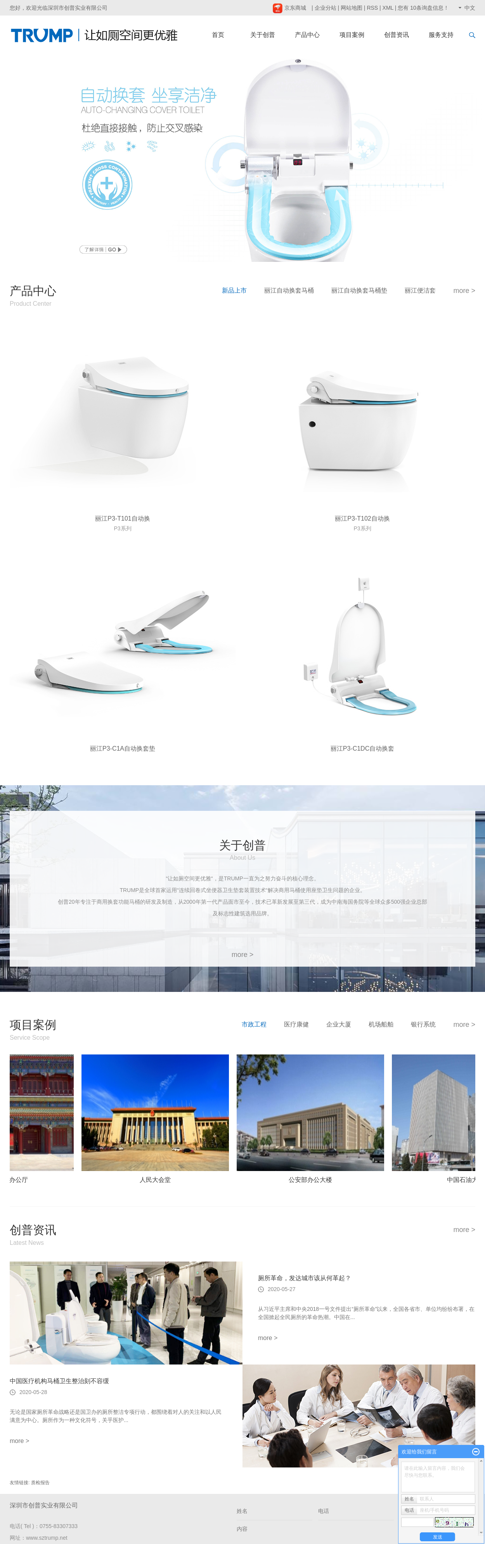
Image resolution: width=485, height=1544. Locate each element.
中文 (469, 8)
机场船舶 (381, 1024)
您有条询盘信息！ (423, 8)
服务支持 (441, 34)
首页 (218, 34)
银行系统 (423, 1024)
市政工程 (254, 1024)
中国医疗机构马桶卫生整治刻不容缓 (59, 1381)
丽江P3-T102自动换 (362, 518)
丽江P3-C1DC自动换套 (362, 748)
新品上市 (234, 290)
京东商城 (289, 8)
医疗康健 (296, 1024)
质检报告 (40, 1482)
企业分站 (325, 8)
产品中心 (307, 34)
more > (464, 291)
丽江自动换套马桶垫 (359, 290)
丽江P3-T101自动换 (122, 518)
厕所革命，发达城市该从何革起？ (304, 1278)
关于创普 (262, 34)
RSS (372, 8)
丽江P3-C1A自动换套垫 (122, 748)
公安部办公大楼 (312, 1179)
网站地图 (351, 8)
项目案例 (352, 34)
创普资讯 (396, 34)
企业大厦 (338, 1024)
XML (388, 8)
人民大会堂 (157, 1179)
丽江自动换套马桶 (289, 290)
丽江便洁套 (420, 290)
